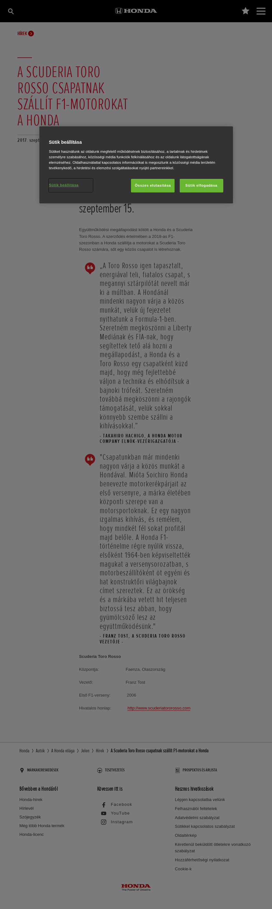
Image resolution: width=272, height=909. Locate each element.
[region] (136, 164)
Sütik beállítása (64, 185)
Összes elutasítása (153, 185)
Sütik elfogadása (201, 185)
